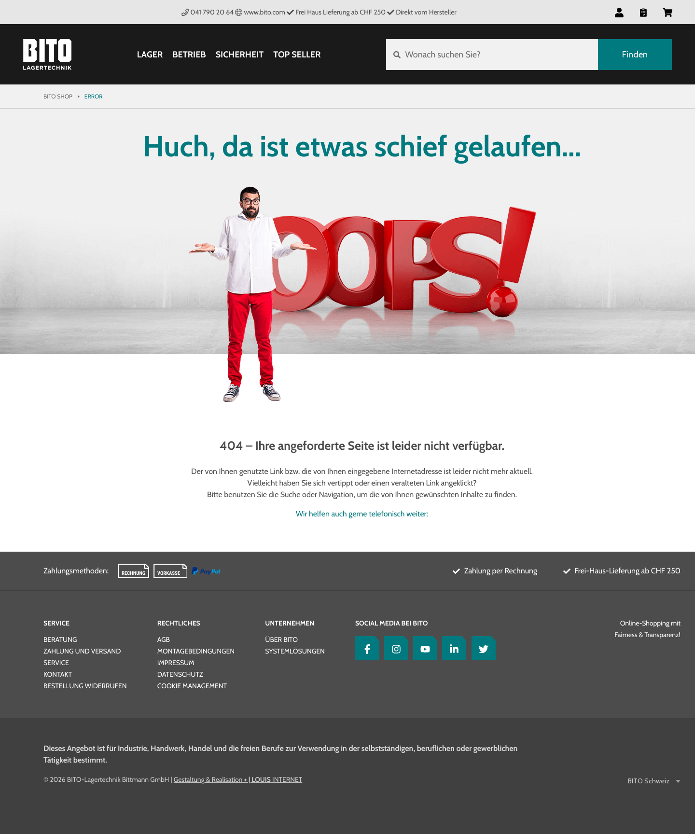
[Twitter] (481, 648)
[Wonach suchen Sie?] (492, 54)
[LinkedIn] (451, 648)
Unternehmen (289, 623)
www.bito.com (260, 12)
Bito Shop (57, 96)
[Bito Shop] (47, 54)
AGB (163, 639)
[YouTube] (422, 648)
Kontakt (57, 674)
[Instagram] (393, 648)
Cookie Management (192, 685)
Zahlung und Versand (82, 651)
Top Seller (296, 54)
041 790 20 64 (207, 12)
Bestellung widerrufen (85, 685)
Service (56, 623)
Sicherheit (240, 54)
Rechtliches (178, 623)
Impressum (176, 662)
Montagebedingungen (196, 651)
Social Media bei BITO (391, 623)
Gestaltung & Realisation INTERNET (238, 779)
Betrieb (189, 54)
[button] (619, 12)
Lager (150, 54)
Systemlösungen (294, 651)
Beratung (60, 639)
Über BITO (281, 639)
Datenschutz (180, 674)
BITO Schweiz (649, 781)
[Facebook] (365, 648)
